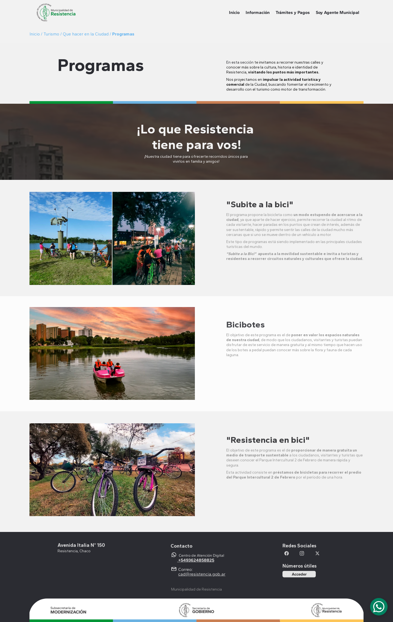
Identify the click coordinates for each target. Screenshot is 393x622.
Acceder (299, 574)
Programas (123, 34)
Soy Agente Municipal (337, 12)
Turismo (51, 34)
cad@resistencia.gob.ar (201, 577)
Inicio (234, 12)
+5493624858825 (196, 563)
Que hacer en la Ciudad (86, 34)
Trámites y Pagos (293, 12)
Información (258, 12)
